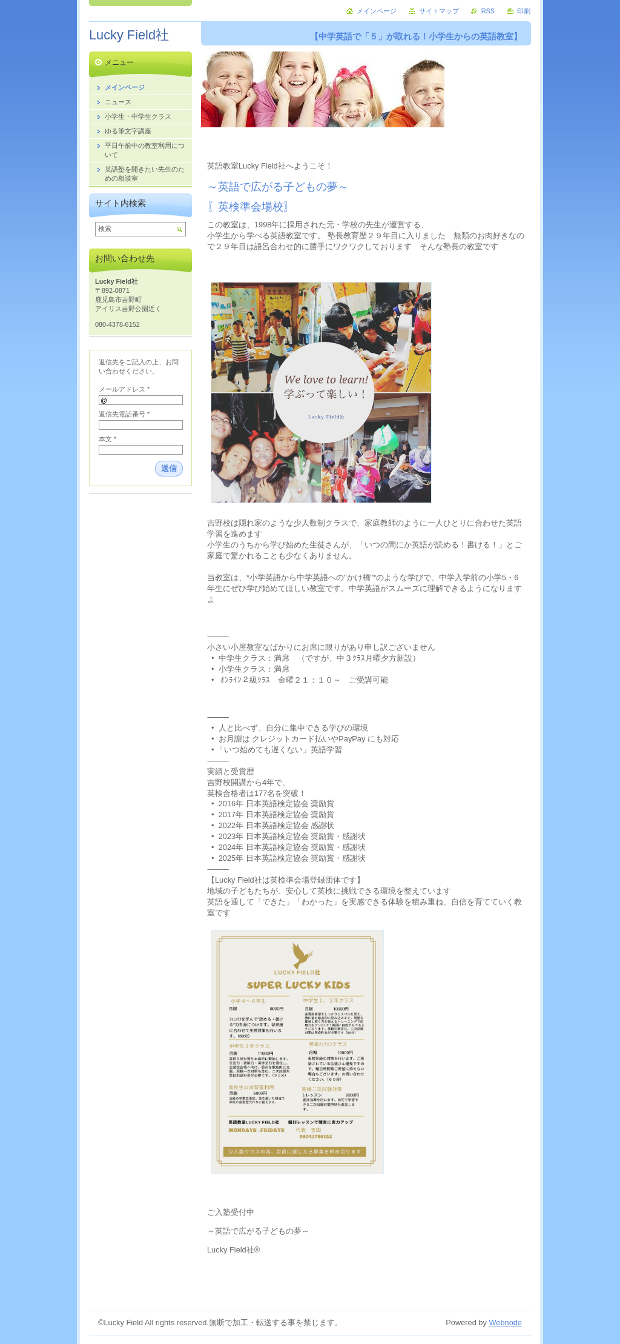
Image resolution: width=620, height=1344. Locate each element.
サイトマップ (439, 11)
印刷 (523, 11)
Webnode (505, 1322)
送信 (169, 468)
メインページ (377, 11)
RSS (488, 11)
